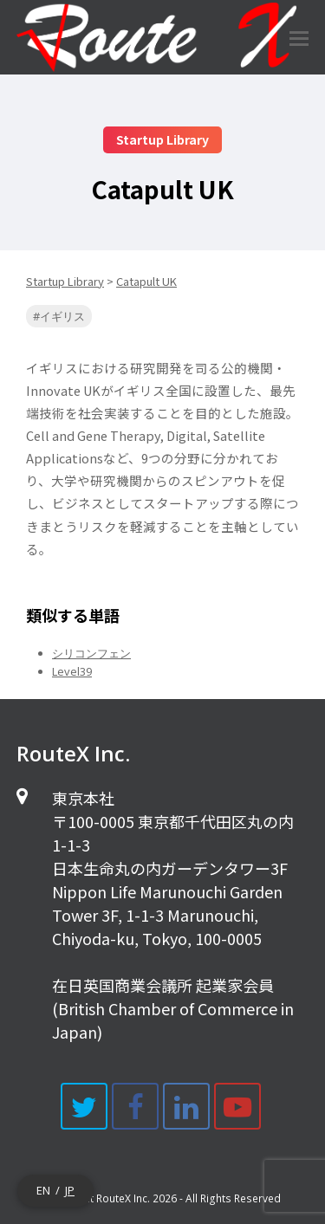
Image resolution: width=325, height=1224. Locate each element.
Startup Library (65, 281)
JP (70, 1190)
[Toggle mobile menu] (299, 37)
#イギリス (59, 316)
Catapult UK (146, 281)
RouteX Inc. (123, 1198)
